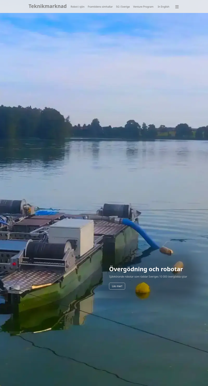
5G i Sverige (123, 6)
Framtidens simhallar (100, 6)
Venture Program (143, 6)
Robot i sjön (77, 6)
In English (163, 6)
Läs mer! (117, 286)
